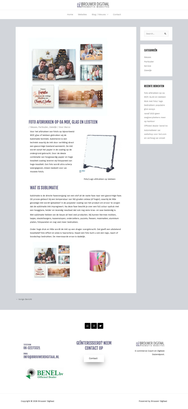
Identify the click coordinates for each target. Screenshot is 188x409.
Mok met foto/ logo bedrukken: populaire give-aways (154, 105)
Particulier (43, 127)
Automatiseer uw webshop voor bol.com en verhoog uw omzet (155, 134)
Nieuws (33, 127)
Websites (82, 14)
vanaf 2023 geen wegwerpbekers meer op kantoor (155, 117)
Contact (116, 14)
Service (147, 66)
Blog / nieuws (98, 14)
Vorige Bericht (24, 299)
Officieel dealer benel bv (156, 126)
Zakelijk (53, 127)
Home (71, 14)
